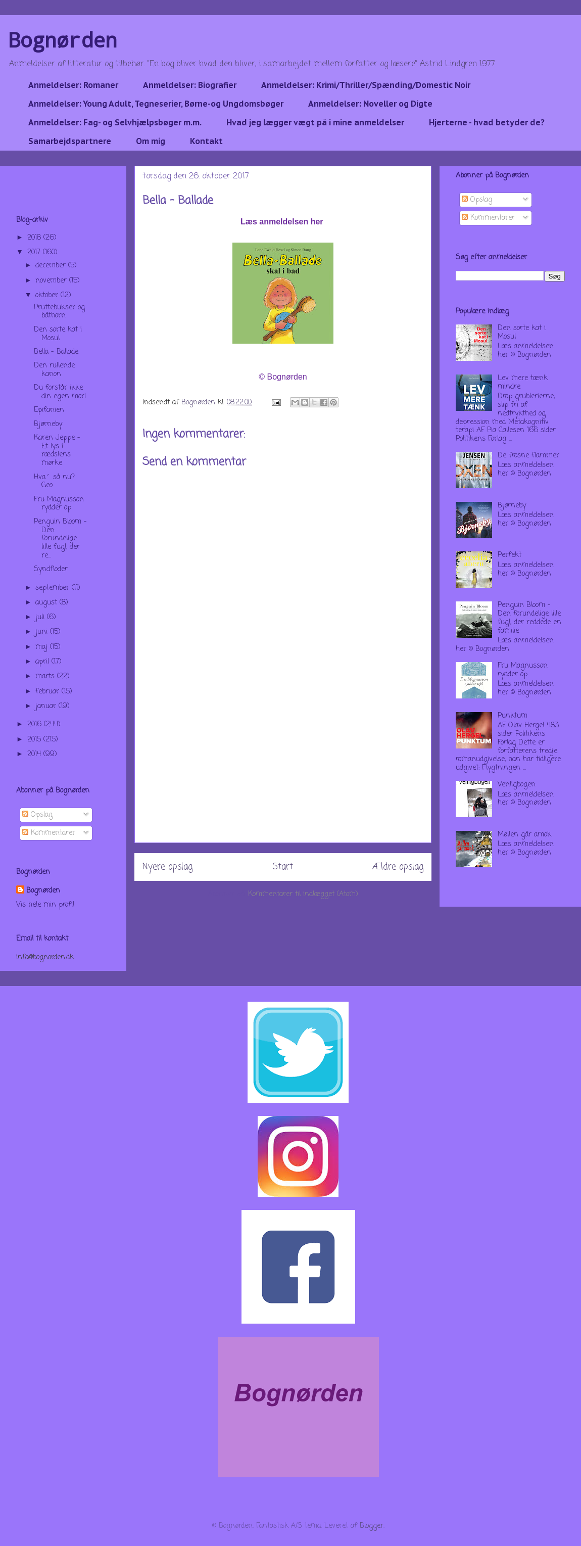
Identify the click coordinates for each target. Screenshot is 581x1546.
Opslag (37, 815)
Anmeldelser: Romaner (73, 85)
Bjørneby (48, 424)
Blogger (371, 1526)
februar (48, 691)
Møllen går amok (524, 834)
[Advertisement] (283, 772)
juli (41, 617)
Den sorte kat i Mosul (58, 334)
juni (42, 632)
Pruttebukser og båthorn (59, 311)
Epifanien (49, 410)
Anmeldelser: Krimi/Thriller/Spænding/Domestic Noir (365, 85)
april (43, 662)
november (52, 280)
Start (282, 867)
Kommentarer (48, 833)
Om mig (150, 141)
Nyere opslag (167, 867)
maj (42, 647)
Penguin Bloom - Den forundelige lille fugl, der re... (60, 539)
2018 (35, 237)
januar (47, 706)
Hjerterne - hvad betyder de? (487, 122)
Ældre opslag (397, 867)
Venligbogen (517, 784)
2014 (35, 754)
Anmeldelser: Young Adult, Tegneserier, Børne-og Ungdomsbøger (155, 104)
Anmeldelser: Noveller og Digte (370, 104)
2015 (35, 739)
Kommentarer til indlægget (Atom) (303, 894)
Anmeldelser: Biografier (189, 85)
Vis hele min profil (45, 905)
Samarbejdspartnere (69, 141)
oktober (48, 295)
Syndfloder (51, 569)
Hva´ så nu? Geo (54, 481)
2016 (35, 724)
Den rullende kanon (54, 370)
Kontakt (206, 141)
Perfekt (509, 555)
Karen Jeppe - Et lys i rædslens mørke (57, 451)
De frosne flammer (528, 455)
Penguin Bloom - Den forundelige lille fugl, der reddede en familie (529, 618)
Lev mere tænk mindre (523, 382)
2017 (35, 252)
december (51, 265)
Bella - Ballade (56, 352)
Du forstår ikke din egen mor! (60, 392)
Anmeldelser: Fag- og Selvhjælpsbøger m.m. (115, 122)
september (53, 588)
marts (46, 676)
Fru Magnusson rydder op (59, 503)
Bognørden (62, 39)
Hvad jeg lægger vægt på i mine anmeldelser (315, 122)
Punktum (512, 716)
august (47, 602)
